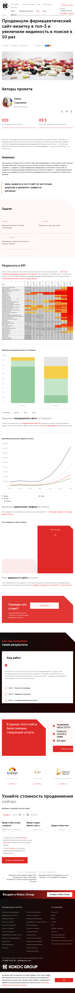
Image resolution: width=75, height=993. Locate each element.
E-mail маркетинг (32, 948)
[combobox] (4, 829)
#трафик (14, 46)
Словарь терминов (57, 928)
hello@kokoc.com (24, 960)
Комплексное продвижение (11, 938)
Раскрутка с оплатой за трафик (62, 734)
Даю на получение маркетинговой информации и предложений (14, 850)
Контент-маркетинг (33, 915)
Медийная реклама (33, 951)
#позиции (5, 46)
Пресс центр (48, 4)
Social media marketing (34, 938)
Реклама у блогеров (33, 928)
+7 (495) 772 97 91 (66, 11)
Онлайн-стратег (67, 13)
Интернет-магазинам (9, 925)
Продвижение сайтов (26, 11)
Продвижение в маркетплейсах (37, 922)
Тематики (15, 15)
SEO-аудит (61, 741)
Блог (39, 4)
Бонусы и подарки (29, 4)
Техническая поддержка (34, 941)
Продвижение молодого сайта (12, 935)
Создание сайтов (32, 931)
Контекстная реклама (34, 912)
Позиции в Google (8, 922)
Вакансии (54, 931)
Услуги (13, 11)
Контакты (14, 7)
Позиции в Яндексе (8, 918)
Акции (53, 918)
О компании (15, 4)
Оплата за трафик (8, 928)
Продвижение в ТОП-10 (10, 915)
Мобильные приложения (34, 944)
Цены (44, 11)
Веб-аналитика (31, 935)
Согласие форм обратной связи (61, 944)
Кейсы (38, 11)
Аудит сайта (6, 941)
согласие (6, 842)
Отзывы (53, 922)
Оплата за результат (8, 931)
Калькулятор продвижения (10, 912)
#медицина (23, 46)
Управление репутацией (34, 918)
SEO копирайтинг (32, 925)
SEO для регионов (7, 944)
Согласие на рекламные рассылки (62, 940)
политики (23, 838)
